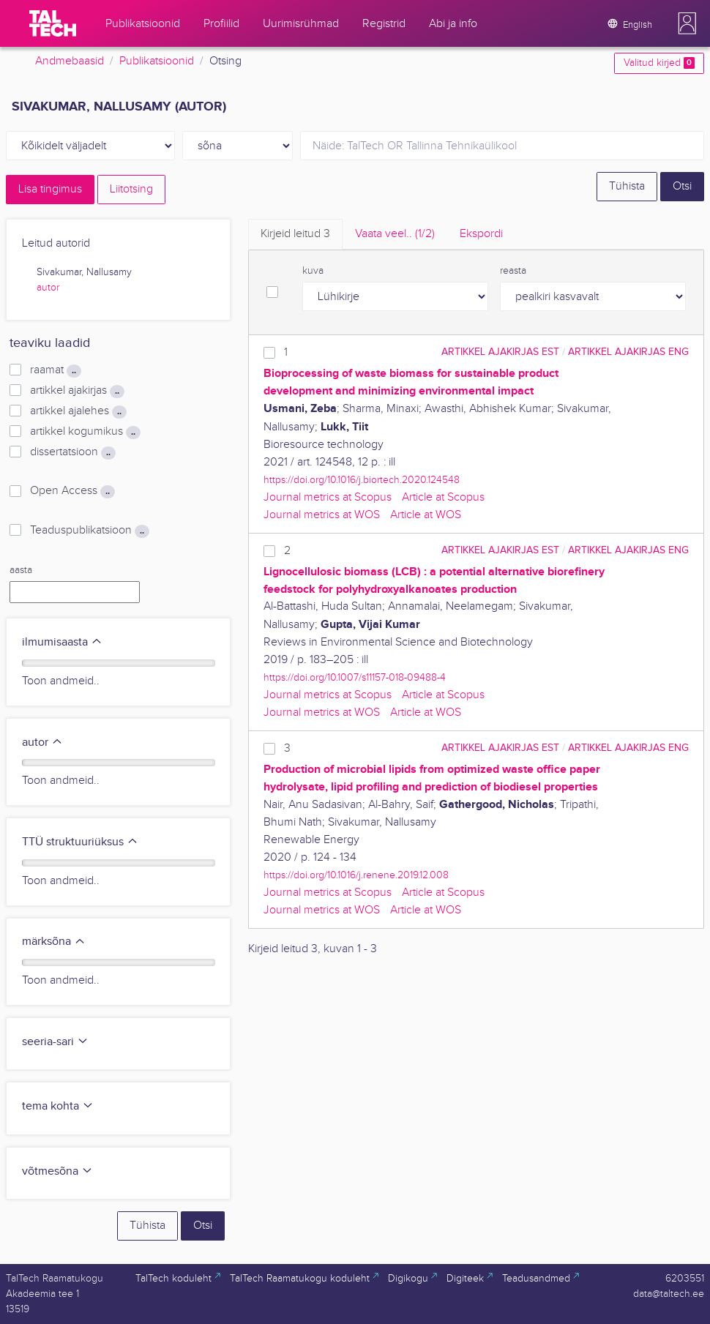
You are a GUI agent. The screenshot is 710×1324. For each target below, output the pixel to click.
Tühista (627, 186)
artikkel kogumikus (85, 431)
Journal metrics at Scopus (328, 497)
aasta (21, 570)
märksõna (54, 942)
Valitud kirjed (659, 63)
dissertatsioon (73, 452)
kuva (313, 271)
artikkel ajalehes (78, 411)
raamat (55, 370)
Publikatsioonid (156, 61)
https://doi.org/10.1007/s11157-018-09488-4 (355, 677)
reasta (513, 271)
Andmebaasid (69, 61)
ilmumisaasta (62, 642)
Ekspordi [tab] (481, 234)
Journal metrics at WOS (322, 515)
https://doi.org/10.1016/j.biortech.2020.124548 (362, 480)
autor (48, 287)
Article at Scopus (443, 497)
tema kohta (58, 1106)
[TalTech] (52, 23)
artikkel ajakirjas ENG (628, 351)
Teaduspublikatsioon (89, 530)
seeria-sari (55, 1042)
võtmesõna (57, 1171)
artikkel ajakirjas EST (500, 351)
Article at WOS (425, 515)
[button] (687, 23)
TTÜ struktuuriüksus (80, 842)
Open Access (72, 491)
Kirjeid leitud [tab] (295, 234)
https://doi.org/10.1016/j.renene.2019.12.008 (356, 875)
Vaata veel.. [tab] (395, 234)
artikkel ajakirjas (77, 391)
